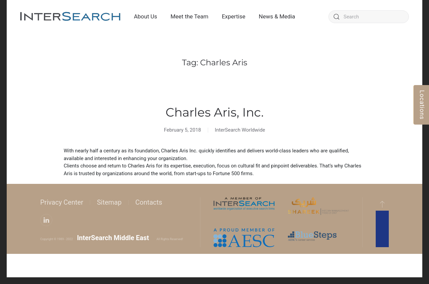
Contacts (148, 202)
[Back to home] (70, 16)
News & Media (277, 16)
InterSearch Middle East (113, 238)
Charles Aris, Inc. (215, 112)
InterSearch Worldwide (240, 130)
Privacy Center (61, 202)
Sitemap (109, 202)
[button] (382, 204)
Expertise (233, 16)
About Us (145, 16)
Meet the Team (189, 16)
